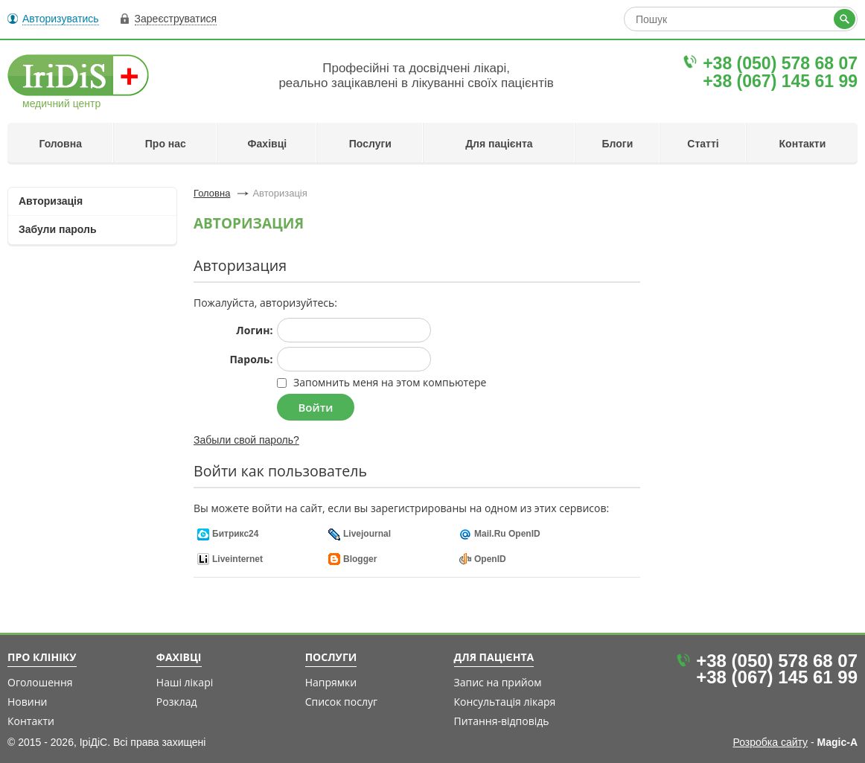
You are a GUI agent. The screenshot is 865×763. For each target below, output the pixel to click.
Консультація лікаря (505, 702)
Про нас (165, 144)
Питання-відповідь (501, 721)
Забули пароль (58, 229)
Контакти (802, 144)
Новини (27, 702)
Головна (60, 144)
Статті (702, 144)
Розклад (176, 702)
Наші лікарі (184, 682)
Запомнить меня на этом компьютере (388, 382)
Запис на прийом (498, 682)
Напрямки (331, 682)
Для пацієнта (499, 144)
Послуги (370, 144)
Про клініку (42, 657)
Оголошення (40, 682)
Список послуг (341, 702)
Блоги (617, 144)
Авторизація (51, 201)
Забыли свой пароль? (246, 440)
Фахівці (267, 144)
